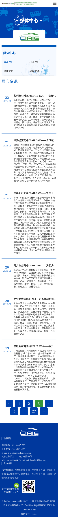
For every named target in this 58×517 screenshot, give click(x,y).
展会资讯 (8, 62)
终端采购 (34, 71)
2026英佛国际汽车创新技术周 (16, 470)
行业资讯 (34, 62)
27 (34, 411)
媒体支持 (8, 71)
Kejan (34, 514)
